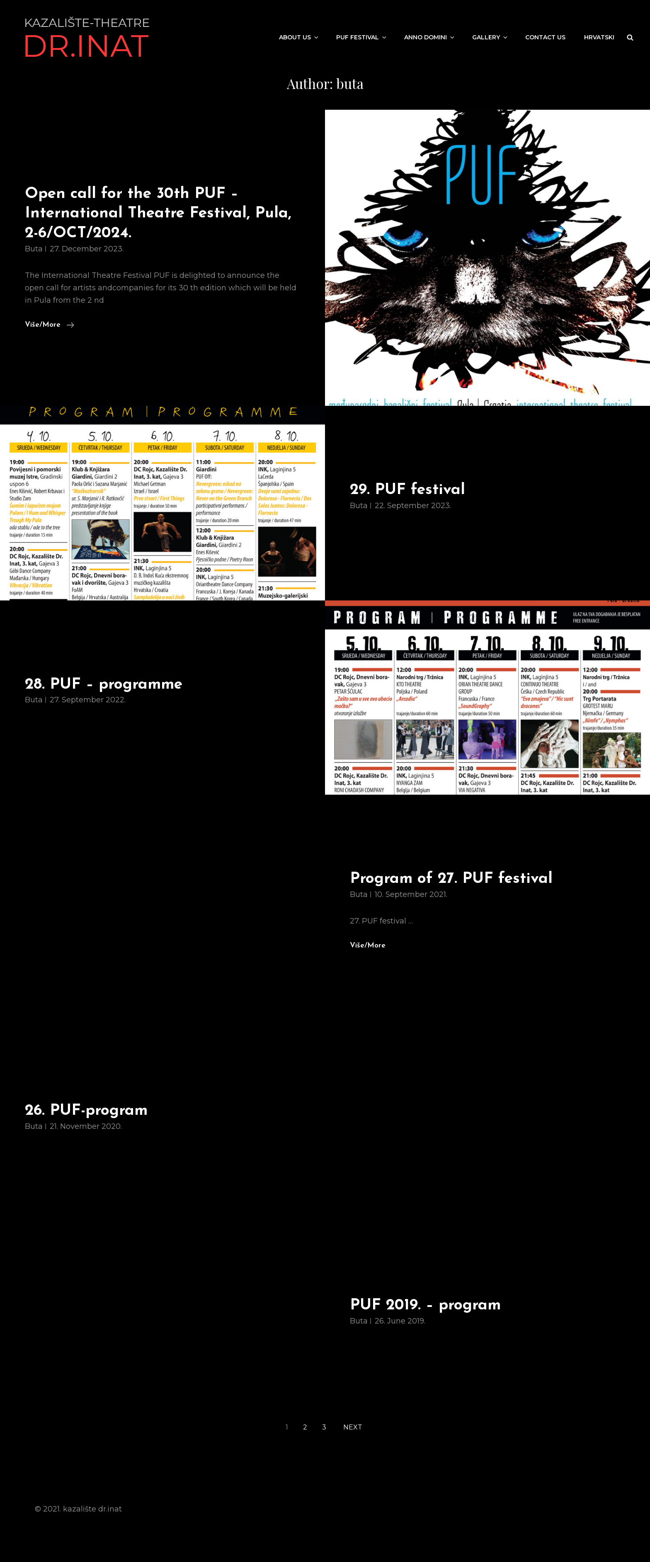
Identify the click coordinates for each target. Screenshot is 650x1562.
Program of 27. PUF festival (451, 879)
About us (299, 37)
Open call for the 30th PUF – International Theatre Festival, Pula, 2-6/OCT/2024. (158, 213)
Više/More (49, 324)
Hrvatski (599, 37)
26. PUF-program (86, 1110)
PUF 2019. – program (425, 1305)
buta (34, 248)
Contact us (545, 37)
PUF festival (362, 37)
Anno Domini (430, 37)
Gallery (490, 37)
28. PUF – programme (103, 684)
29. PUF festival (407, 490)
